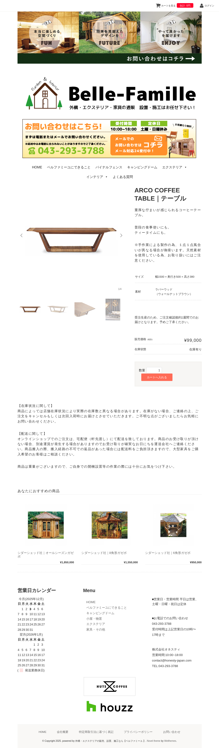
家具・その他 (95, 629)
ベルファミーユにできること (69, 167)
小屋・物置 (94, 618)
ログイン (209, 5)
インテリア (97, 177)
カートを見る (175, 5)
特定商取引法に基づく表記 (96, 731)
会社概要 (62, 731)
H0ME (42, 731)
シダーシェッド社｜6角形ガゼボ (167, 553)
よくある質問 (123, 177)
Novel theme (153, 741)
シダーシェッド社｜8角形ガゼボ (104, 553)
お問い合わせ (171, 731)
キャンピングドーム (142, 167)
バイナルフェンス (108, 167)
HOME (37, 167)
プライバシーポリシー (138, 731)
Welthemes (170, 741)
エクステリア (174, 167)
